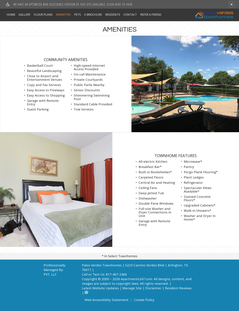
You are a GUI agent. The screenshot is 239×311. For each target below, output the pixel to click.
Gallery (24, 14)
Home (11, 14)
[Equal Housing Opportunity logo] (86, 293)
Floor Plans (43, 14)
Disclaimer (153, 288)
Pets (77, 14)
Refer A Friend (150, 14)
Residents (112, 14)
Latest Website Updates (100, 288)
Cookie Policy (144, 300)
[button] (231, 4)
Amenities (63, 14)
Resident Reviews (178, 288)
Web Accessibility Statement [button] (106, 300)
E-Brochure (93, 14)
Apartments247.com (136, 279)
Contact (130, 14)
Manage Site (132, 288)
